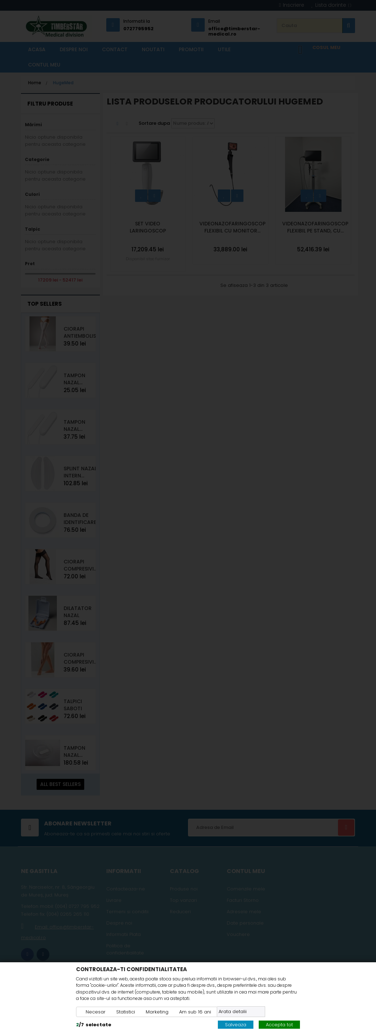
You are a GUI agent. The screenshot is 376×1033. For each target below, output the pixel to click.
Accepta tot (279, 1024)
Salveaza (235, 1024)
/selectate (93, 1024)
